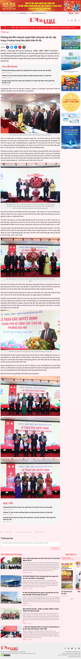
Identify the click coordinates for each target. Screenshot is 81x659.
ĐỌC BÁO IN (71, 554)
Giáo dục (33, 27)
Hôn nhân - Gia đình (23, 27)
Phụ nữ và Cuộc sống (53, 27)
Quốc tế (73, 27)
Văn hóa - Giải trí (44, 27)
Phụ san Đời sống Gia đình (64, 27)
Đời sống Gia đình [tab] (68, 559)
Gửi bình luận (55, 548)
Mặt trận (13, 27)
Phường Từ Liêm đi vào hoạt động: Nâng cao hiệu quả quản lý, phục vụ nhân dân (26, 75)
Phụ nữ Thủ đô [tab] (66, 558)
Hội (29, 27)
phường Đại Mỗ (8, 532)
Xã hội (17, 27)
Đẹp (39, 27)
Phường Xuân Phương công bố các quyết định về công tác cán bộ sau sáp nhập (26, 70)
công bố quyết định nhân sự (23, 532)
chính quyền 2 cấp (39, 532)
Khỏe (37, 27)
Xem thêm (71, 601)
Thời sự (8, 27)
